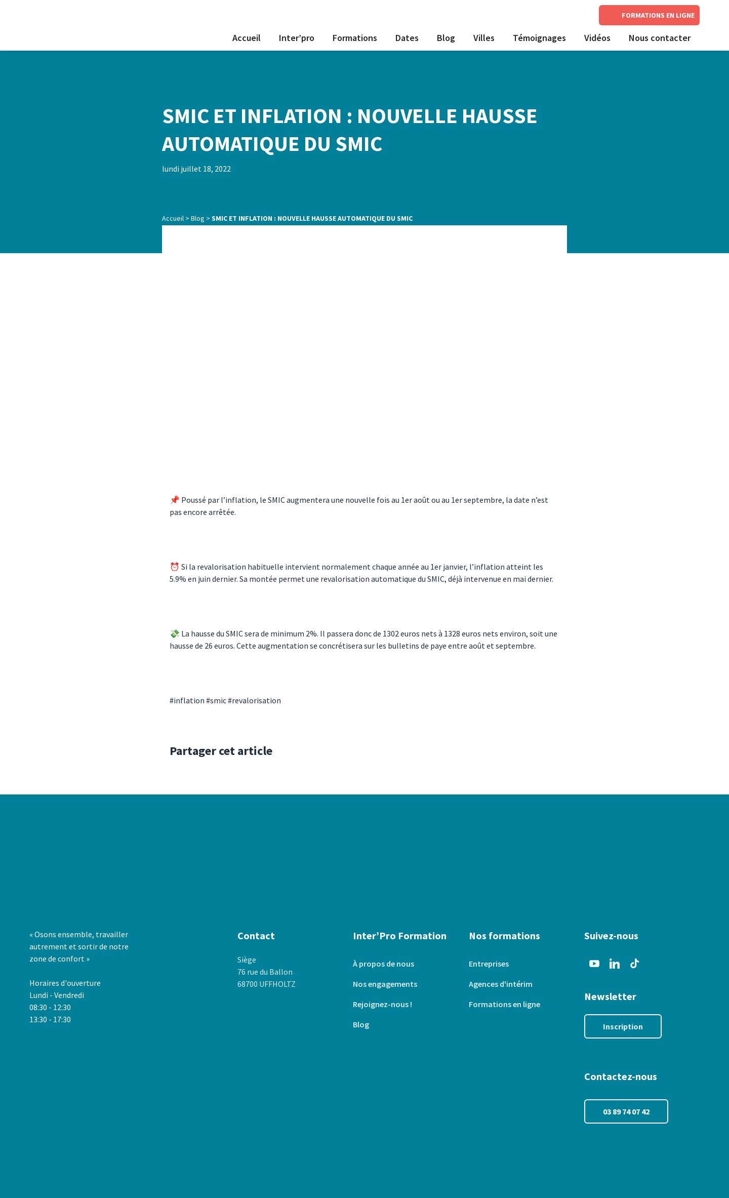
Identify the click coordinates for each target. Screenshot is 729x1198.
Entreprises (489, 964)
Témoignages (539, 38)
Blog (446, 38)
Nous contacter (660, 38)
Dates (407, 38)
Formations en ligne (504, 1004)
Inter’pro (296, 38)
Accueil (246, 38)
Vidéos (597, 38)
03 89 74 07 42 (626, 1111)
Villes (484, 38)
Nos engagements (385, 984)
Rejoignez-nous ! (382, 1004)
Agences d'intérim (501, 984)
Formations (355, 38)
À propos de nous (383, 964)
